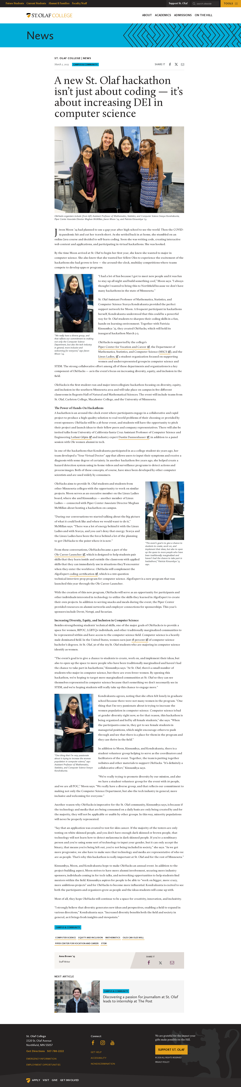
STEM (104, 943)
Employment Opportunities (43, 1064)
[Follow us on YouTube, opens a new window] (112, 1043)
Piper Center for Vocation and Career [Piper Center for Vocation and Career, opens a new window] (124, 347)
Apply (36, 1080)
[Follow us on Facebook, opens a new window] (93, 1043)
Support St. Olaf (171, 1049)
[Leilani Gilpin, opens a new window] (81, 437)
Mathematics (112, 937)
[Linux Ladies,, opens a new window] (108, 356)
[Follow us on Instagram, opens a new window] (102, 1043)
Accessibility (98, 1058)
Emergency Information (41, 1058)
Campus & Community (85, 64)
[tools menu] (231, 3)
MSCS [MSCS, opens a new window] (164, 351)
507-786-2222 (55, 1051)
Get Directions (35, 1051)
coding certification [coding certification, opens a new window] (83, 574)
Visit (46, 1080)
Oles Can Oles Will (133, 937)
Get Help (96, 1052)
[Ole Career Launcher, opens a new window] (69, 554)
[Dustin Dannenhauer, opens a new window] (133, 437)
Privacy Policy (162, 1062)
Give (55, 1080)
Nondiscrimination (103, 1063)
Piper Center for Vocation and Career (76, 943)
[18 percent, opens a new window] (140, 640)
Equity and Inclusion (90, 937)
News (87, 58)
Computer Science (65, 937)
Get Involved (69, 1080)
